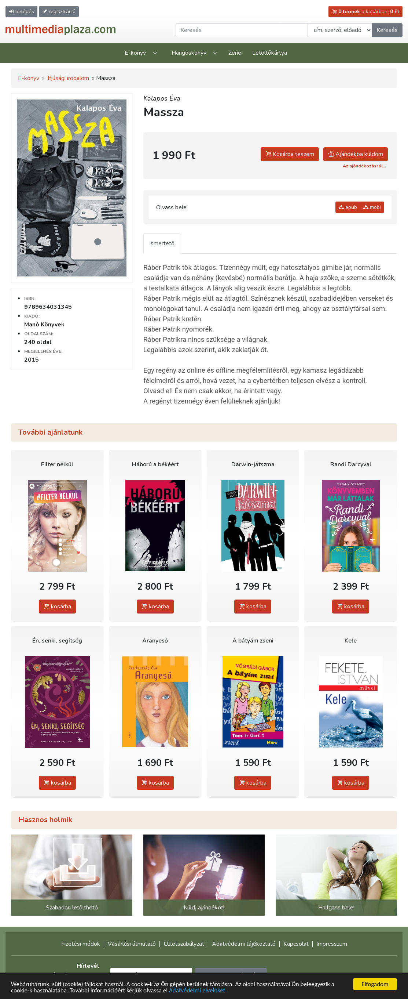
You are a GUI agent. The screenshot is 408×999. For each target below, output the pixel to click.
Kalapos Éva (161, 98)
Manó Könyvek (44, 325)
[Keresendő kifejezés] (242, 30)
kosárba (57, 606)
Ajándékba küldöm (355, 154)
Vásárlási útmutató (132, 944)
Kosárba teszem (289, 154)
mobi (372, 207)
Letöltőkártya (269, 53)
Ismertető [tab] (161, 243)
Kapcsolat (296, 944)
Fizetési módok (80, 944)
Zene (234, 53)
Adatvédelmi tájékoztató (244, 944)
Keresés (387, 30)
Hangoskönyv (189, 53)
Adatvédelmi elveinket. (198, 991)
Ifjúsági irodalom (68, 78)
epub (348, 207)
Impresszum (331, 944)
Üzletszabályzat (183, 944)
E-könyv (135, 53)
